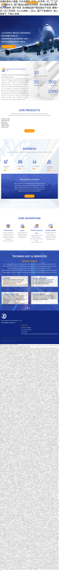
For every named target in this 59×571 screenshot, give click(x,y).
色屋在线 (36, 391)
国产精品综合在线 (43, 356)
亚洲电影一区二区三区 (26, 484)
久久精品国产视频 (44, 467)
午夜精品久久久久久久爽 (46, 374)
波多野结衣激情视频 (54, 417)
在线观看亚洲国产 (39, 515)
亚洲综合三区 (53, 507)
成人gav (25, 423)
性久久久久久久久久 (46, 506)
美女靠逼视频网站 (47, 507)
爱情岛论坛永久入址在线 (22, 411)
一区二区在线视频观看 (28, 441)
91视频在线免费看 (20, 378)
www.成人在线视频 (22, 503)
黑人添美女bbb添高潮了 (33, 465)
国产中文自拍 (12, 473)
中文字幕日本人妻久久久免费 (30, 509)
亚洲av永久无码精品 (51, 467)
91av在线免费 (23, 383)
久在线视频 (36, 539)
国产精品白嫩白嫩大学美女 (34, 376)
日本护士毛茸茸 (42, 462)
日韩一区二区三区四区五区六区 (49, 370)
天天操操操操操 (8, 543)
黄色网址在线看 (8, 429)
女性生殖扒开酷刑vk (5, 399)
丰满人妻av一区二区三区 (41, 527)
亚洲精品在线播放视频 (18, 488)
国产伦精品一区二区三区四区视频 (51, 436)
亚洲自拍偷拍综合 (31, 381)
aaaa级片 (27, 459)
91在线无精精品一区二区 (26, 428)
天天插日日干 (4, 353)
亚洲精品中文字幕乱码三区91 (48, 364)
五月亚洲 (12, 393)
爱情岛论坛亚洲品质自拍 (15, 454)
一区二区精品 (22, 538)
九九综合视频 (23, 479)
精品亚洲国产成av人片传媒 (35, 549)
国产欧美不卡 (47, 417)
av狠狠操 (29, 370)
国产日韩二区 (53, 455)
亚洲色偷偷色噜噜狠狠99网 (5, 414)
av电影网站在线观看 (25, 506)
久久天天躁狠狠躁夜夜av (4, 347)
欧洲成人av (56, 438)
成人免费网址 (31, 506)
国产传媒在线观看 (3, 390)
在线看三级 (37, 394)
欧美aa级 (31, 500)
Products (36, 9)
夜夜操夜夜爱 (52, 536)
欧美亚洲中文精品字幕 (19, 351)
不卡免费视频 (37, 365)
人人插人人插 (7, 524)
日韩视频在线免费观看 (54, 470)
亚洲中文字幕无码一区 (54, 382)
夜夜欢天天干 (35, 351)
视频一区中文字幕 (44, 414)
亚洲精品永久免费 (25, 398)
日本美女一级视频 (12, 490)
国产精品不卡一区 (6, 560)
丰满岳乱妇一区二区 (42, 413)
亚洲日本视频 (49, 442)
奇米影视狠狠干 (18, 413)
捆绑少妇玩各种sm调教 (28, 487)
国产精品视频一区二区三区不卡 (44, 424)
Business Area (27, 9)
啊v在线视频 (5, 520)
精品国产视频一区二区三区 (40, 353)
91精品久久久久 (27, 561)
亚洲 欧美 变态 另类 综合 (27, 400)
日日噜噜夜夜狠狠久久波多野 (37, 476)
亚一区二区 (44, 355)
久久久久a (20, 365)
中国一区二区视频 (36, 427)
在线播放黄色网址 (38, 425)
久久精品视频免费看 (18, 412)
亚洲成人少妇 (36, 471)
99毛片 (8, 405)
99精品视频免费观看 (39, 410)
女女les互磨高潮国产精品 (22, 374)
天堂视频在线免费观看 (8, 371)
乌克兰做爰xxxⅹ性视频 (45, 562)
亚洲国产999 (14, 450)
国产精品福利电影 (34, 552)
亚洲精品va (8, 410)
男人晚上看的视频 (29, 401)
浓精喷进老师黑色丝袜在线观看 (13, 491)
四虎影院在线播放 (35, 428)
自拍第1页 (51, 366)
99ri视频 (17, 515)
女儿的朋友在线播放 (35, 438)
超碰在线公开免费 (38, 419)
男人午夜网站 (40, 437)
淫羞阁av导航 (26, 357)
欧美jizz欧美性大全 (17, 527)
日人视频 (46, 389)
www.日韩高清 (48, 355)
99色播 (28, 376)
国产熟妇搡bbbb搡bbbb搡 (32, 423)
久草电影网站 (45, 371)
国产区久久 (23, 413)
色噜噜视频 (51, 435)
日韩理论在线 (27, 440)
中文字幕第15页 (53, 363)
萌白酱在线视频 (51, 438)
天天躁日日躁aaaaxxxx (34, 451)
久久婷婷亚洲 (18, 557)
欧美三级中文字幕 (44, 422)
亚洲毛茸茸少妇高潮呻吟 (12, 378)
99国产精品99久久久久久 (12, 539)
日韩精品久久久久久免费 (44, 435)
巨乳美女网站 (28, 479)
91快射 (9, 411)
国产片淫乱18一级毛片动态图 (8, 462)
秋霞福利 (26, 491)
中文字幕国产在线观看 (33, 535)
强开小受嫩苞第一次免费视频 (17, 489)
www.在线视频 (50, 390)
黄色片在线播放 (40, 557)
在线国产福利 (26, 499)
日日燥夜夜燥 (23, 478)
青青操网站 (43, 498)
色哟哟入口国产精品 (54, 483)
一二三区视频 (46, 434)
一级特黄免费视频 (14, 536)
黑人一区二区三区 (39, 545)
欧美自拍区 (25, 530)
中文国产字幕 (15, 369)
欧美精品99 (10, 450)
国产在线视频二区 (20, 441)
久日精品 (44, 451)
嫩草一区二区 (48, 465)
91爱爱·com (44, 386)
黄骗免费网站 (11, 404)
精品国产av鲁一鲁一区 (34, 472)
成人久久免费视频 (20, 534)
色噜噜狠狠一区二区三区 (16, 371)
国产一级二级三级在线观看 (49, 486)
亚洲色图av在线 (25, 431)
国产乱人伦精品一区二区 (26, 435)
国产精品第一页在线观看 (23, 566)
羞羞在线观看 (56, 403)
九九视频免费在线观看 (43, 390)
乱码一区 (1, 519)
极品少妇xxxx (18, 388)
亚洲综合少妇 (42, 559)
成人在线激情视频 (26, 412)
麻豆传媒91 (48, 525)
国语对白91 (57, 525)
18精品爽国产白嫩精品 (29, 359)
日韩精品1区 (2, 352)
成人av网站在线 (6, 415)
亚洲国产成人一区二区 (52, 447)
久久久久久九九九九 (42, 442)
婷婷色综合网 (5, 434)
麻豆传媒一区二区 (52, 358)
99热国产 (20, 390)
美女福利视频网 (28, 466)
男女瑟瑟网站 (3, 369)
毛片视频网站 (50, 522)
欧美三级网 (25, 381)
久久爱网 (4, 474)
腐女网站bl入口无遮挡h (38, 411)
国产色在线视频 (47, 491)
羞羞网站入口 (12, 399)
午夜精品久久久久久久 (44, 394)
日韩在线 (27, 391)
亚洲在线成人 (24, 353)
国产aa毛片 (21, 358)
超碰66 (22, 417)
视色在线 (25, 369)
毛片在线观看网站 (51, 449)
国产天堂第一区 (32, 491)
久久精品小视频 (37, 407)
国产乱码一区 (13, 400)
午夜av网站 (57, 351)
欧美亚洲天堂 (33, 525)
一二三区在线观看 (11, 482)
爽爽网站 (12, 392)
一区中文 (10, 367)
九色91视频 (27, 392)
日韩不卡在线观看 (35, 513)
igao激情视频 (31, 389)
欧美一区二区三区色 (12, 355)
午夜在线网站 (54, 568)
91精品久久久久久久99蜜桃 (34, 378)
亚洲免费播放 (3, 379)
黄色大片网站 (20, 558)
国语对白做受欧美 (55, 355)
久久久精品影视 (24, 449)
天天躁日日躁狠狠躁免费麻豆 (8, 518)
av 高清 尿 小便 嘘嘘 (6, 354)
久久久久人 (55, 383)
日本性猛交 (26, 377)
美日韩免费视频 (12, 467)
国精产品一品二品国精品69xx (39, 389)
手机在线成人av (3, 350)
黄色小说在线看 (14, 429)
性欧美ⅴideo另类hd (50, 359)
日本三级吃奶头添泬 (12, 375)
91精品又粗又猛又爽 (39, 415)
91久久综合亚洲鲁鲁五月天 (53, 535)
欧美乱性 (24, 422)
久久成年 (4, 461)
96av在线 (19, 543)
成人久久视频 (52, 462)
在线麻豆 (33, 370)
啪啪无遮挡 (24, 365)
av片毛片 (53, 419)
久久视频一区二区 (53, 569)
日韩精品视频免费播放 (25, 462)
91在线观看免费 (26, 355)
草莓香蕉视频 (29, 523)
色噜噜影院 (30, 449)
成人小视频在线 (53, 550)
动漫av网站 (35, 501)
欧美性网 (41, 429)
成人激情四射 (3, 531)
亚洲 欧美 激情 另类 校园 (41, 525)
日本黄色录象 (43, 380)
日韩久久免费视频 (45, 368)
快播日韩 (7, 430)
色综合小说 (23, 531)
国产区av (45, 501)
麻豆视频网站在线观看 (54, 562)
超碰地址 (10, 494)
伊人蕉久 (30, 356)
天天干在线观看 (38, 355)
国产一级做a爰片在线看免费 (5, 406)
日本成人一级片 (20, 494)
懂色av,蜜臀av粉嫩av (4, 389)
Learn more (29, 196)
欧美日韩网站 (29, 537)
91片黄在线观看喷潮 (15, 448)
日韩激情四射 (11, 488)
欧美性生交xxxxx (56, 476)
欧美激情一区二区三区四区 (5, 477)
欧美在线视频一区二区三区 (49, 418)
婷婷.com (47, 502)
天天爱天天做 (23, 386)
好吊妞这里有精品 (31, 419)
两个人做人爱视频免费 (35, 443)
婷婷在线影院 (40, 550)
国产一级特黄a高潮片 (33, 474)
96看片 (42, 503)
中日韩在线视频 (45, 403)
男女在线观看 (28, 352)
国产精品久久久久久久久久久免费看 (42, 358)
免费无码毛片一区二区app (13, 389)
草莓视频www (19, 484)
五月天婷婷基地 (53, 376)
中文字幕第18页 (8, 522)
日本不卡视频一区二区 (55, 388)
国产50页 (52, 494)
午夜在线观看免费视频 (23, 350)
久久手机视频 (56, 479)
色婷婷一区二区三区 (14, 411)
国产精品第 (16, 525)
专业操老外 (37, 491)
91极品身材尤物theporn (34, 392)
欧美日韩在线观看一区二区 (51, 356)
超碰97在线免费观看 (18, 533)
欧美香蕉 (4, 470)
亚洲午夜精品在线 (10, 365)
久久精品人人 (28, 513)
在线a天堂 (50, 407)
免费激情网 (17, 498)
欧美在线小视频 (11, 537)
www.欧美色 (18, 417)
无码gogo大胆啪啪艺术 (49, 428)
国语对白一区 (7, 364)
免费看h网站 (25, 370)
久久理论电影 (33, 352)
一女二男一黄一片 (10, 379)
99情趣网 (17, 451)
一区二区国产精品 (13, 415)
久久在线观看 (34, 479)
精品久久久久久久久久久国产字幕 (47, 369)
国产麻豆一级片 (32, 431)
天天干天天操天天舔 (15, 459)
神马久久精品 (16, 404)
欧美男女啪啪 (51, 354)
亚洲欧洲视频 (35, 354)
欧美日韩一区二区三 (23, 448)
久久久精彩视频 (49, 425)
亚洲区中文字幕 (26, 430)
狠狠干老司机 (52, 563)
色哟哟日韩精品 (9, 369)
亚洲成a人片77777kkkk (21, 447)
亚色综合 (25, 417)
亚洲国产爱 (13, 356)
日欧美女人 (33, 362)
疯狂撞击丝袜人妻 (33, 548)
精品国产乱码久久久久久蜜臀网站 (26, 569)
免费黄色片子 (24, 523)
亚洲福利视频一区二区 (22, 401)
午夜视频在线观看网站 (4, 375)
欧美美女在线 (49, 383)
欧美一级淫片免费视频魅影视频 (30, 406)
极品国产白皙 (50, 430)
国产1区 (43, 366)
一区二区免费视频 (24, 375)
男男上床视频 (55, 366)
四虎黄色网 (23, 371)
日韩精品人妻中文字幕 (26, 414)
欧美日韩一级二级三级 (35, 561)
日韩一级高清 (12, 425)
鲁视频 (8, 412)
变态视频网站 (55, 392)
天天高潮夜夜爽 (4, 351)
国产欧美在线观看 (34, 544)
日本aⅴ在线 (19, 353)
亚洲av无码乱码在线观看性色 (23, 389)
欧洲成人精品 (17, 399)
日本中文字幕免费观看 (30, 399)
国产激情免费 (18, 470)
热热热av (39, 351)
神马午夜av (37, 404)
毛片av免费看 (35, 450)
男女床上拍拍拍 (49, 473)
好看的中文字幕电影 (11, 413)
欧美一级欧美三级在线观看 (44, 381)
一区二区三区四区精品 (20, 490)
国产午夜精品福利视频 (32, 527)
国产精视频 (46, 447)
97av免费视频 (43, 558)
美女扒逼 (43, 387)
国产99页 (47, 560)
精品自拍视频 (10, 391)
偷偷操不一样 (38, 478)
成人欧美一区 (42, 483)
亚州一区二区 (2, 380)
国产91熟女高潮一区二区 (33, 499)
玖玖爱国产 (32, 371)
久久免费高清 (42, 508)
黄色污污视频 (14, 562)
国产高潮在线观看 (31, 380)
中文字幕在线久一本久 (48, 543)
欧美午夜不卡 (8, 538)
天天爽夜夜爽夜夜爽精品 (45, 489)
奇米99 (23, 394)
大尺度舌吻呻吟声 (14, 549)
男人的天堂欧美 (12, 430)
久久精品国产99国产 (19, 476)
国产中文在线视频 (11, 546)
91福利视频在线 (55, 400)
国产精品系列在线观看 (27, 429)
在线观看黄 (55, 482)
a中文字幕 (55, 489)
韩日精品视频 (30, 354)
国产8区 (18, 539)
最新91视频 (23, 466)
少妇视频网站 (21, 423)
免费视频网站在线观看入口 (35, 426)
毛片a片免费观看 (26, 418)
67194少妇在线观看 (37, 386)
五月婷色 (55, 496)
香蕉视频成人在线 (55, 347)
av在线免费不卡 (30, 427)
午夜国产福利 (32, 521)
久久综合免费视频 (19, 370)
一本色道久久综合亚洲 (52, 406)
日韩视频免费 (13, 395)
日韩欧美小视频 (55, 423)
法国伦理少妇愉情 (10, 506)
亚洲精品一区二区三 (44, 407)
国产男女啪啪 (23, 366)
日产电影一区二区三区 (11, 442)
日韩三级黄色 (6, 404)
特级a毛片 (14, 557)
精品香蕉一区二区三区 (14, 477)
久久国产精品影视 (46, 362)
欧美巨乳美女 (32, 414)
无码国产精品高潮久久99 (43, 392)
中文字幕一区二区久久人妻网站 (49, 429)
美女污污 (45, 441)
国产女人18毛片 (23, 450)
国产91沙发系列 (19, 452)
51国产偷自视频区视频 (50, 386)
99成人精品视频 (39, 497)
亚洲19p (54, 545)
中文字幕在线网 (14, 487)
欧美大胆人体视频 (51, 350)
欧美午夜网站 (54, 442)
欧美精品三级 (16, 352)
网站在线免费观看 (37, 536)
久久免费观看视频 (19, 381)
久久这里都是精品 (7, 438)
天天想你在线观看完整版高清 (20, 406)
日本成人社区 (55, 425)
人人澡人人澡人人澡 (5, 382)
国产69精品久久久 (47, 402)
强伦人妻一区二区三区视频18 (12, 407)
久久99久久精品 (49, 400)
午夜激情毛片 (25, 347)
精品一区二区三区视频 (41, 502)
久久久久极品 (4, 378)
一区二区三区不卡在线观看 (30, 514)
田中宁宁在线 (17, 425)
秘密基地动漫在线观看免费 (25, 426)
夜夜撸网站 (45, 552)
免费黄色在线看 (31, 377)
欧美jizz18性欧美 (55, 518)
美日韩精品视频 (45, 459)
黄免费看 (1, 415)
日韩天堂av (29, 417)
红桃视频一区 (36, 534)
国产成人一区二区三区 (46, 455)
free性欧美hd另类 (26, 390)
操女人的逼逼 (41, 388)
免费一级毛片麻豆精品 (30, 471)
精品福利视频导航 (23, 451)
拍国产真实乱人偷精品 (30, 498)
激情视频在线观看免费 (7, 435)
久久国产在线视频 (37, 430)
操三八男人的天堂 (44, 375)
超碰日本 (8, 531)
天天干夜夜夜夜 (18, 482)
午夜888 (42, 399)
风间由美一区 (49, 518)
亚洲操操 (29, 530)
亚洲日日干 (27, 393)
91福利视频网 (19, 394)
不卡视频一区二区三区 (4, 479)
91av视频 (6, 555)
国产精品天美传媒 (37, 399)
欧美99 (4, 455)
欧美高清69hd (24, 363)
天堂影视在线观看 (37, 512)
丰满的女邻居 (20, 403)
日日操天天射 (39, 374)
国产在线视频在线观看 (53, 365)
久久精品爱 (16, 496)
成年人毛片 (53, 401)
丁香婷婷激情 (15, 561)
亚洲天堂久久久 (51, 460)
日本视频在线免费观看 (45, 365)
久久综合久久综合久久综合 (28, 458)
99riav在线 (34, 410)
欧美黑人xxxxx (32, 355)
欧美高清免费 (8, 422)
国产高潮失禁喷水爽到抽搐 (25, 388)
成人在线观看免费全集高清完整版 (30, 358)
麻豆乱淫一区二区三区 (4, 367)
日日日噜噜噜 (35, 363)
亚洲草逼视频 (33, 519)
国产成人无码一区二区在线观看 (49, 490)
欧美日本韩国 (3, 388)
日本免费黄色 (56, 537)
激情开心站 (32, 367)
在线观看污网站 (44, 351)
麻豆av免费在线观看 (38, 470)
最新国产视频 (6, 511)
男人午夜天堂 (50, 422)
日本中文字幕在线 (30, 526)
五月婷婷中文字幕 (17, 426)
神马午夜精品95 (19, 414)
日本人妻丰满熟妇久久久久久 (12, 427)
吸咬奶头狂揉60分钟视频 (48, 446)
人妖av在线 (53, 471)
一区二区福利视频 (20, 368)
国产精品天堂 (40, 363)
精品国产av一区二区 (47, 398)
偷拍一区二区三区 (47, 569)
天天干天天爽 (38, 562)
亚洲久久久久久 (25, 437)
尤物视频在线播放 (9, 561)
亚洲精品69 (9, 388)
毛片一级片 (33, 387)
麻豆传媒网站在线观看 (15, 440)
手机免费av (41, 453)
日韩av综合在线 (10, 502)
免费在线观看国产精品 (9, 418)
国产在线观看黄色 (36, 473)
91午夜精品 (11, 513)
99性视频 (3, 417)
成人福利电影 (52, 381)
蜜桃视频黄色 (27, 460)
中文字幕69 (40, 552)
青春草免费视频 (19, 400)
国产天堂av (37, 494)
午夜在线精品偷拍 (34, 557)
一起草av (28, 451)
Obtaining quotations (32, 2)
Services (43, 9)
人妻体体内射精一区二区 (45, 554)
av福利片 (12, 527)
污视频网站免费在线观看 (42, 383)
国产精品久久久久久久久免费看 (34, 347)
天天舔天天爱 (17, 461)
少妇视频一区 (38, 418)
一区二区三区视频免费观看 (11, 470)
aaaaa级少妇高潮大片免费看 (52, 412)
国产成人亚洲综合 (20, 487)
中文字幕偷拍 (51, 520)
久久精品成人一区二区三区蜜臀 (11, 436)
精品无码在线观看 (29, 507)
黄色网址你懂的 (21, 499)
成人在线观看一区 (27, 379)
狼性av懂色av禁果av (54, 352)
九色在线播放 (31, 462)
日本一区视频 (55, 415)
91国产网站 (43, 401)
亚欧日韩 (40, 378)
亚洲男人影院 (54, 440)
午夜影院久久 (14, 431)
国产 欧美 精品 (16, 390)
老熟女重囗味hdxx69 (18, 437)
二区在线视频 (10, 446)
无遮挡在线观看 (34, 379)
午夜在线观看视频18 (9, 449)
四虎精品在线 (44, 458)
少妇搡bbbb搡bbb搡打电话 (8, 566)
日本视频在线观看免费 (36, 466)
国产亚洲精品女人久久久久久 (16, 383)
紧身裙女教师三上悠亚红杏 (34, 442)
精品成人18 (57, 478)
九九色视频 (33, 394)
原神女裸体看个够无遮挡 (25, 557)
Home (19, 9)
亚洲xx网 (51, 434)
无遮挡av (36, 538)
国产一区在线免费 (56, 379)
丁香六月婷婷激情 (29, 511)
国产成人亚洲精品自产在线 (34, 395)
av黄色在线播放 (13, 544)
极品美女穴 (7, 416)
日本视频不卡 (2, 424)
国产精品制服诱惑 (8, 439)
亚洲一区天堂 (39, 406)
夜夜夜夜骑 (7, 424)
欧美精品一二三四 (38, 522)
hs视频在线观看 (19, 398)
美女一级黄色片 (35, 449)
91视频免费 (35, 550)
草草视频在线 (47, 439)
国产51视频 (40, 472)
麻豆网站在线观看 (27, 403)
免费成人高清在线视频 (12, 483)
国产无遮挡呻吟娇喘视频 (38, 371)
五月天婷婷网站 (20, 407)
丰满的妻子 (37, 390)
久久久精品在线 (7, 395)
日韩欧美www (46, 544)
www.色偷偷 (50, 391)
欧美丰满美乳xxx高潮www (19, 546)
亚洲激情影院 (9, 431)
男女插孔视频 (36, 566)
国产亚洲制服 (56, 375)
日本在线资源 (29, 438)
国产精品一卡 (27, 443)
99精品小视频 (43, 496)
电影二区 (33, 415)
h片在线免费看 (21, 416)
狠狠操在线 (52, 537)
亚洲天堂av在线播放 (26, 452)
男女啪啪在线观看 (27, 362)
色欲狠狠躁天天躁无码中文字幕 (39, 484)
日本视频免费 (48, 401)
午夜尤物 (4, 453)
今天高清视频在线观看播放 (27, 415)
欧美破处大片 (23, 438)
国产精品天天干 (42, 473)
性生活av (55, 430)
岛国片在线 (11, 508)
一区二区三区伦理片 (21, 536)
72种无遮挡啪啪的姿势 (9, 352)
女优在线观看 (42, 376)
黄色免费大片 (5, 391)
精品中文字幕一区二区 (48, 410)
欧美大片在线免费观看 (35, 429)
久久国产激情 (54, 404)
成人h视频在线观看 (39, 352)
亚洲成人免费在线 (53, 521)
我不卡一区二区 (29, 501)
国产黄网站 (46, 551)
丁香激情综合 (3, 472)
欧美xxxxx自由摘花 (42, 546)
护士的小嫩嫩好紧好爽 (23, 519)
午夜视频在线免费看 (9, 455)
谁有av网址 (30, 351)
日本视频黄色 (15, 403)
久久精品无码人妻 (17, 462)
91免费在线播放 (14, 522)
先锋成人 (54, 549)
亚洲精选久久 (12, 386)
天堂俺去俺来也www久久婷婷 (5, 536)
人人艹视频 (7, 507)
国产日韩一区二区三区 (46, 382)
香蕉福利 (27, 549)
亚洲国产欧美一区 (26, 439)
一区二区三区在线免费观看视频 (20, 376)
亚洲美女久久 (9, 368)
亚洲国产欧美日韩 (49, 413)
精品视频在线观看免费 (4, 471)
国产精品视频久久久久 (42, 465)
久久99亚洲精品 (39, 387)
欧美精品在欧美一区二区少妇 (34, 508)
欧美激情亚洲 (22, 399)
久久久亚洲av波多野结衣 (45, 426)
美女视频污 (29, 350)
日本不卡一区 (52, 491)
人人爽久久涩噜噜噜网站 (16, 453)
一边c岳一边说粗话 (10, 554)
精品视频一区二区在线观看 (47, 555)
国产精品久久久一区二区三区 (19, 379)
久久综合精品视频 (31, 404)
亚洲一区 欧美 (13, 381)
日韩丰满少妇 (7, 454)
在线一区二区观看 (12, 398)
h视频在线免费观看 (21, 392)
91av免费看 (35, 555)
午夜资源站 (46, 453)
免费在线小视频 (32, 545)
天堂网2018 (9, 526)
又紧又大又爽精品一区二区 (5, 473)
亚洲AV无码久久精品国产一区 (43, 354)
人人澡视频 (40, 382)
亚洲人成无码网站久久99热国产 (45, 347)
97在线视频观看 (12, 479)
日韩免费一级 (49, 533)
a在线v (43, 418)
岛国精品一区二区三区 (9, 525)
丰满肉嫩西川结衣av (50, 495)
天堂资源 (44, 463)
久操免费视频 (49, 524)
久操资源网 (56, 414)
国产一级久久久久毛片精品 (23, 446)
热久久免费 (20, 439)
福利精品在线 (9, 357)
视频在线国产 (31, 558)
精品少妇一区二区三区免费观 (17, 472)
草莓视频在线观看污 (9, 496)
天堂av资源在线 (18, 435)
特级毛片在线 (18, 366)
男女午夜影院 (13, 370)
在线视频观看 (21, 364)
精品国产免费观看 (51, 351)
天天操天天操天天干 (45, 477)
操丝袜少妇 (50, 476)
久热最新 (54, 526)
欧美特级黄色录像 (10, 559)
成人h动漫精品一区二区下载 (19, 464)
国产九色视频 (47, 376)
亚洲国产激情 (7, 356)
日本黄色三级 (45, 350)
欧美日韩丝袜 (14, 368)
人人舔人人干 (33, 403)
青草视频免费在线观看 (45, 511)
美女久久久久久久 (27, 364)
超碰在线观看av (8, 512)
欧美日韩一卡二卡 (40, 402)
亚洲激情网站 (26, 425)
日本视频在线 (29, 363)
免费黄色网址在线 (5, 548)
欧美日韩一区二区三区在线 (40, 393)
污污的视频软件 (54, 353)
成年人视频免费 (4, 451)
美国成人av (40, 368)
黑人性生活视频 (28, 531)
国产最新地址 (7, 486)
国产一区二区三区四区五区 (53, 389)
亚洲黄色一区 (18, 395)
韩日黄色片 (20, 458)
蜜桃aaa (27, 434)
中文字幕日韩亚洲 (6, 402)
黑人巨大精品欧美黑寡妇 (23, 535)
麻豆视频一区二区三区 (6, 527)
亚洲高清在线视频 (22, 387)
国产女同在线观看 (8, 514)
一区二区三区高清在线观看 (36, 531)
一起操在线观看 (51, 414)
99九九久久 (4, 412)
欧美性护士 (13, 376)
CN (56, 9)
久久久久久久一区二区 (14, 374)
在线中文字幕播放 (15, 350)
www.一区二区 (9, 350)
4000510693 (45, 2)
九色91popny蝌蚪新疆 (8, 448)
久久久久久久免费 (20, 355)
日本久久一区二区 (26, 488)
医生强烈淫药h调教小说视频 (19, 362)
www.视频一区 (50, 403)
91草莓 (48, 536)
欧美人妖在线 (18, 375)
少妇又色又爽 (9, 562)
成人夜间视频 (47, 559)
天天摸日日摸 (52, 475)
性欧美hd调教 (33, 435)
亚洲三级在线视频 (18, 485)
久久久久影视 (28, 387)
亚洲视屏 (48, 380)
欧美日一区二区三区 (38, 459)
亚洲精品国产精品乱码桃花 (42, 479)
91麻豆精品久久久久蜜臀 (52, 501)
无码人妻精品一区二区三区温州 (25, 463)
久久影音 (36, 383)
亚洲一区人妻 (26, 474)
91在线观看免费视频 (51, 367)
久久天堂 (51, 426)
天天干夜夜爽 (54, 427)
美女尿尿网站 (2, 383)
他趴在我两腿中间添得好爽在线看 (31, 382)
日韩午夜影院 (31, 391)
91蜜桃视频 (13, 354)
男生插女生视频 (10, 423)
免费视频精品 (53, 431)
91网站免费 (7, 500)
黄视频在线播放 (3, 410)
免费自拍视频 (49, 451)
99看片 (18, 450)
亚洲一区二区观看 (40, 398)
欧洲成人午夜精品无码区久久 (48, 377)
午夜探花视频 (29, 366)
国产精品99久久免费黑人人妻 (38, 486)
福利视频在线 (41, 434)
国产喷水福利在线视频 (31, 467)
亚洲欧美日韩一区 (47, 561)
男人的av (16, 392)
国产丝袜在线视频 (5, 377)
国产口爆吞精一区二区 (31, 353)
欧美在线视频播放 (22, 391)
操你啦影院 (13, 568)
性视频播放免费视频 (51, 441)
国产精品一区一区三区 (15, 535)
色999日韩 (55, 435)
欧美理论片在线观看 (49, 450)
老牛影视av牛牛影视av (36, 369)
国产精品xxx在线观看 (41, 405)
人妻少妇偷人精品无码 (34, 424)
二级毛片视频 (26, 378)
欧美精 (38, 535)
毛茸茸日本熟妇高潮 (6, 392)
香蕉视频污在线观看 (21, 359)
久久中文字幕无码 (10, 362)
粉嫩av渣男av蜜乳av (21, 512)
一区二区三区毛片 (24, 354)
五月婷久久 (46, 404)
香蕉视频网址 (7, 386)
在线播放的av (29, 369)
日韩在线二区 (26, 558)
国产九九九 (8, 568)
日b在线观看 (48, 498)
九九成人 (1, 404)
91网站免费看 (41, 452)
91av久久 (13, 428)
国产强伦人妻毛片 (55, 374)
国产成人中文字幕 (47, 388)
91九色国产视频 (7, 501)
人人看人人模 (54, 398)
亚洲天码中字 (7, 383)
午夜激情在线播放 (15, 358)
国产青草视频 (54, 465)
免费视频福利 (21, 377)
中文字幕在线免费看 (35, 400)
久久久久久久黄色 (19, 556)
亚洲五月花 (48, 471)
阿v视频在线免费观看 (39, 431)
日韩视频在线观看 (30, 567)
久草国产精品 (36, 381)
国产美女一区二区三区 (22, 513)
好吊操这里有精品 (40, 416)
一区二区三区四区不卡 (31, 543)
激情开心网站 (32, 393)
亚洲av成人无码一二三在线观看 (24, 548)
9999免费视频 (45, 411)
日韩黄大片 (42, 551)
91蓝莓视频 (9, 419)
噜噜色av (47, 366)
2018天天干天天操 (30, 475)
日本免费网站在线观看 (14, 424)
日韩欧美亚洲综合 (9, 380)
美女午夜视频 (16, 391)
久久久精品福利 (7, 547)
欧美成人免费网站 (17, 518)
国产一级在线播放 (26, 472)
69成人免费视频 (18, 356)
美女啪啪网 (7, 355)
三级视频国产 (53, 498)
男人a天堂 (15, 447)
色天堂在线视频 (55, 410)
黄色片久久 (36, 526)
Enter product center (29, 131)
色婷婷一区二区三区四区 (53, 371)
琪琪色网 (3, 398)
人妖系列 (38, 435)
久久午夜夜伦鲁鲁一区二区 (37, 366)
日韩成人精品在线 (51, 453)
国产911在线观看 (47, 352)
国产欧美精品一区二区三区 (39, 490)
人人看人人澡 (40, 569)
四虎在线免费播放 (32, 418)
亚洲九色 (9, 555)
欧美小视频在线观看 (49, 515)
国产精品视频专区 (53, 380)
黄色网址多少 (9, 441)
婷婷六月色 (22, 460)
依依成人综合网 (48, 508)
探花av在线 (21, 510)
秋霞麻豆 (12, 406)
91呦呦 (46, 393)
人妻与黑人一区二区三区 (28, 483)
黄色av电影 (26, 351)
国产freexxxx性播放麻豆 (39, 370)
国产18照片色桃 (45, 406)
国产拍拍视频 (38, 414)
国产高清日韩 (48, 484)
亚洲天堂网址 (2, 416)
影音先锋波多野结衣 (41, 379)
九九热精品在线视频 (49, 527)
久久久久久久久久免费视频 (43, 391)
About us (50, 9)
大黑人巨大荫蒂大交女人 (12, 534)
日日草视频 (42, 491)
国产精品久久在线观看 (35, 388)
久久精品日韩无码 (32, 510)
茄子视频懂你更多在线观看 (14, 377)
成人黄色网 (40, 520)
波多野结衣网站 (47, 416)
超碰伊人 (49, 394)
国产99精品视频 (34, 532)
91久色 (34, 401)
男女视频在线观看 (7, 381)
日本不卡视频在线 (37, 554)
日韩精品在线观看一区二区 (51, 513)
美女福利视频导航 (53, 559)
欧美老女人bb (13, 422)
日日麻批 (12, 474)
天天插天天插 (17, 402)
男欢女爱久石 (32, 390)
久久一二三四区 (52, 547)
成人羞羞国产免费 (31, 563)
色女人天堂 (17, 538)
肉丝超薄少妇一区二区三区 (15, 410)
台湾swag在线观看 (24, 356)
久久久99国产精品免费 (30, 447)
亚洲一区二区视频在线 (12, 451)
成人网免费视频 (42, 400)
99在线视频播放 (34, 416)
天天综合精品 (45, 460)
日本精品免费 (11, 347)
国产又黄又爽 (16, 566)
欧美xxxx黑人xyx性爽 (50, 463)
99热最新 (40, 440)
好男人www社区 (18, 438)
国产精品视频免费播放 (18, 363)
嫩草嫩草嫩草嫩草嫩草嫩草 (41, 518)
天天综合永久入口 (16, 380)
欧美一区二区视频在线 (24, 404)
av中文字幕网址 (37, 380)
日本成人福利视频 (52, 544)
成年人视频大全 (6, 363)
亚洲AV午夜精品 (53, 554)
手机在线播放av (50, 375)
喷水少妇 (12, 495)
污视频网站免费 (3, 496)
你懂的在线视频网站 (39, 510)
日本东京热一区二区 (30, 383)
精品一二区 (46, 415)
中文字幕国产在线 (46, 378)
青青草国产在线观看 (39, 362)
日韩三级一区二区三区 (23, 380)
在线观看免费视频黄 (35, 417)
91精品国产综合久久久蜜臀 (51, 546)
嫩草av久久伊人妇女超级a (8, 426)
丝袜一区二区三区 (46, 363)
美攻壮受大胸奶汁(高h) (39, 488)
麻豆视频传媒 (20, 357)
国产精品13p (39, 448)
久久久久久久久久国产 (47, 431)
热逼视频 (35, 368)
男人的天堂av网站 (11, 498)
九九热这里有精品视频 (14, 524)
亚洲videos (16, 559)
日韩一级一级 (20, 369)
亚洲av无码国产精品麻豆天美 (37, 350)
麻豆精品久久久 (3, 422)
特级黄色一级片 (8, 440)
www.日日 (54, 458)
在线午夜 (44, 359)
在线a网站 (36, 413)
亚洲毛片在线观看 (51, 393)
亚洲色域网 (13, 538)
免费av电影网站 (21, 561)
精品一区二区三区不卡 (44, 438)
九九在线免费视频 (54, 439)
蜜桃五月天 (30, 448)
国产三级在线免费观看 (12, 366)
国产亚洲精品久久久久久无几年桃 (46, 461)
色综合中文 (6, 446)
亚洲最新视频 (52, 500)
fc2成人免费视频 (10, 390)
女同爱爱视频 (44, 367)
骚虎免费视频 (46, 474)
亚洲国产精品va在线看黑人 (33, 434)
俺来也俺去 (37, 551)
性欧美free (13, 435)
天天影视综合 (36, 462)
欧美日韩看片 (23, 410)
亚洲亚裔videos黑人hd (31, 365)
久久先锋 (18, 555)
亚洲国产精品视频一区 (15, 364)
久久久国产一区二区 (3, 411)
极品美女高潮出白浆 (11, 351)
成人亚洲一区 (48, 353)
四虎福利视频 (45, 567)
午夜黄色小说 (2, 356)
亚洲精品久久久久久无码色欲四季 (34, 375)
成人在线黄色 (16, 537)
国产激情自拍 (13, 514)
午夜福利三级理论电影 (38, 506)
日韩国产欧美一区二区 (51, 539)
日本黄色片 (6, 546)
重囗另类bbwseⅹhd (40, 446)
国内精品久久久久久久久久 (50, 387)
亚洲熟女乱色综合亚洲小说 (12, 353)
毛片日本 (22, 425)
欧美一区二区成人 (21, 424)
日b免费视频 (12, 551)
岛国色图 (27, 500)
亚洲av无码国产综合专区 (47, 440)
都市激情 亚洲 (26, 442)
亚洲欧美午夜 (12, 402)
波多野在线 (2, 439)
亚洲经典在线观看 (14, 543)
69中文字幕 (52, 478)
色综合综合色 (17, 354)
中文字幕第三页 (12, 382)
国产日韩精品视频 (47, 475)
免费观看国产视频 (20, 465)
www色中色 (13, 438)
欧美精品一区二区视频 (18, 500)
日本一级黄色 (27, 424)
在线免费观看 (8, 459)
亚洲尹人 (6, 475)
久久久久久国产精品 (35, 356)
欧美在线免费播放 (14, 419)
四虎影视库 (33, 538)
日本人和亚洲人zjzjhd (5, 447)
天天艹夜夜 (8, 376)
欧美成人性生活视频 (7, 400)
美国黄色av (38, 503)
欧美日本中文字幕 (15, 367)
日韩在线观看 (51, 530)
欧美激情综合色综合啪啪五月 (49, 357)
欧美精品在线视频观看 (19, 442)
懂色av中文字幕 (7, 370)
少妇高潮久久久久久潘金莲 (29, 368)
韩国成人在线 (43, 425)
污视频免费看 (39, 436)
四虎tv (8, 467)
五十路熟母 (11, 363)
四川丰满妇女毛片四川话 (38, 359)
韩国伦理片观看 (29, 410)
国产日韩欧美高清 (36, 461)
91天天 (36, 447)
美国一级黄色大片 (22, 434)
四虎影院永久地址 (12, 466)
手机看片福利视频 (29, 450)
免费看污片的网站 (25, 436)
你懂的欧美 (16, 365)
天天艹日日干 (29, 560)
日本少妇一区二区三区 (25, 395)
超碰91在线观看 (56, 413)
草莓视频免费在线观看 (43, 499)
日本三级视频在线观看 (54, 395)
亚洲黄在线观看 (15, 357)
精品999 (24, 521)
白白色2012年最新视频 (19, 347)
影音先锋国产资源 (22, 352)
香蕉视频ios (34, 502)
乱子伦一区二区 (19, 422)
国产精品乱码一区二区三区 (25, 555)
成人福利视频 (14, 441)
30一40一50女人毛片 (8, 358)
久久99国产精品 (29, 422)
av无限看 (32, 539)
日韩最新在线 (8, 453)
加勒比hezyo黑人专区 (39, 357)
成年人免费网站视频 (38, 367)
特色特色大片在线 (4, 491)
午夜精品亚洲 (11, 437)
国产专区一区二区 (32, 357)
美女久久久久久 (45, 472)
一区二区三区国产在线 (51, 512)
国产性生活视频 (38, 403)
